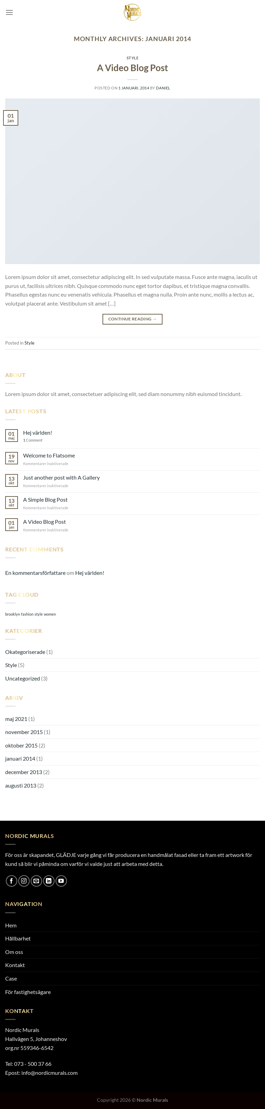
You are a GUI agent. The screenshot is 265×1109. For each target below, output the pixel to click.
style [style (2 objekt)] (39, 614)
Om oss (14, 951)
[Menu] (9, 12)
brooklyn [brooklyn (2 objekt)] (12, 614)
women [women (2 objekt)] (50, 614)
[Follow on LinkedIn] (49, 881)
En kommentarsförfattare (35, 572)
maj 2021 (16, 718)
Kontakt (15, 965)
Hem (11, 925)
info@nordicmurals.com (49, 1072)
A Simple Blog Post (45, 499)
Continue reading (132, 319)
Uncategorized (22, 678)
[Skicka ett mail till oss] (36, 881)
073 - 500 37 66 (32, 1063)
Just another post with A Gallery (61, 477)
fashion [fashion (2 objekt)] (27, 614)
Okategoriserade (25, 651)
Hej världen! (37, 432)
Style (133, 58)
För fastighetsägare (28, 992)
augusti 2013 (20, 785)
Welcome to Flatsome (49, 455)
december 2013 (23, 772)
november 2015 (24, 732)
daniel (163, 88)
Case (11, 978)
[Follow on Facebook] (11, 881)
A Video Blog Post (132, 67)
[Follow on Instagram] (24, 881)
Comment (32, 440)
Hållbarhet (18, 938)
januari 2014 (20, 758)
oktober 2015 (21, 745)
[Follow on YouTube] (61, 881)
